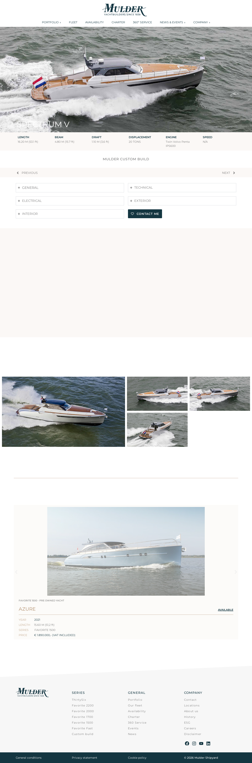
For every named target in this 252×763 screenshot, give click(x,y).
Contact (190, 700)
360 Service (137, 722)
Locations (192, 705)
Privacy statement (84, 757)
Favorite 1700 (82, 717)
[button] (16, 572)
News (132, 734)
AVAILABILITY (94, 22)
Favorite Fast (82, 728)
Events (133, 728)
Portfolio (135, 700)
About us (191, 711)
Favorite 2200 (83, 705)
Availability (137, 711)
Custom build (82, 734)
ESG (187, 722)
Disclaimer (192, 734)
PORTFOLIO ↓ (51, 22)
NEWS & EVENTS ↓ (172, 22)
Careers (190, 728)
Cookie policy (137, 757)
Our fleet (135, 705)
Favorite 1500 (82, 722)
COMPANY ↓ (201, 22)
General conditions (29, 757)
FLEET (73, 22)
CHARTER (118, 22)
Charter (134, 717)
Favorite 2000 (83, 711)
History (190, 717)
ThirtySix (79, 700)
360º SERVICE (142, 22)
